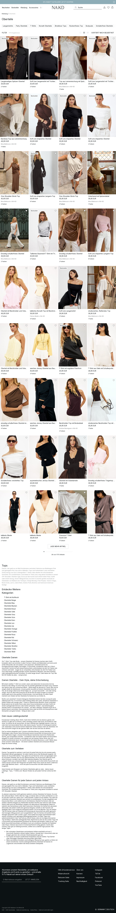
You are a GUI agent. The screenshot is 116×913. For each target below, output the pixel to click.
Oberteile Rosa (9, 634)
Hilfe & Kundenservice (66, 870)
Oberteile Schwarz (11, 640)
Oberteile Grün (9, 617)
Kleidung (5, 14)
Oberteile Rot (9, 637)
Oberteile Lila (9, 626)
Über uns (80, 870)
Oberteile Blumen (10, 606)
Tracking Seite (63, 881)
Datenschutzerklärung (22, 910)
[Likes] (108, 7)
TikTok (97, 874)
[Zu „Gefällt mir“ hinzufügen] (26, 38)
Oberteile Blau (9, 603)
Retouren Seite (63, 877)
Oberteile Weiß (9, 652)
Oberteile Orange (10, 629)
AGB (3, 910)
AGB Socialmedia (10, 910)
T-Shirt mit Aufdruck (11, 597)
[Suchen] (87, 7)
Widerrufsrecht (63, 874)
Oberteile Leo (9, 623)
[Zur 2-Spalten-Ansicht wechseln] (84, 32)
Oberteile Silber (10, 643)
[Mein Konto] (104, 7)
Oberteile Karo (9, 620)
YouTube (98, 885)
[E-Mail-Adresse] (12, 879)
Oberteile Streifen (10, 646)
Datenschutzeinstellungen (46, 910)
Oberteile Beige (10, 600)
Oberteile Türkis (10, 649)
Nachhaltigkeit (82, 881)
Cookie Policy (33, 910)
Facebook (99, 877)
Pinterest (98, 881)
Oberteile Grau (9, 614)
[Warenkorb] (112, 7)
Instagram (98, 870)
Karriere (80, 874)
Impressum (80, 877)
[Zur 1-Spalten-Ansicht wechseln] (80, 32)
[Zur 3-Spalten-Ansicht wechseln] (88, 32)
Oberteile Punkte (10, 632)
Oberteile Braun (10, 609)
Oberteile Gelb (9, 612)
